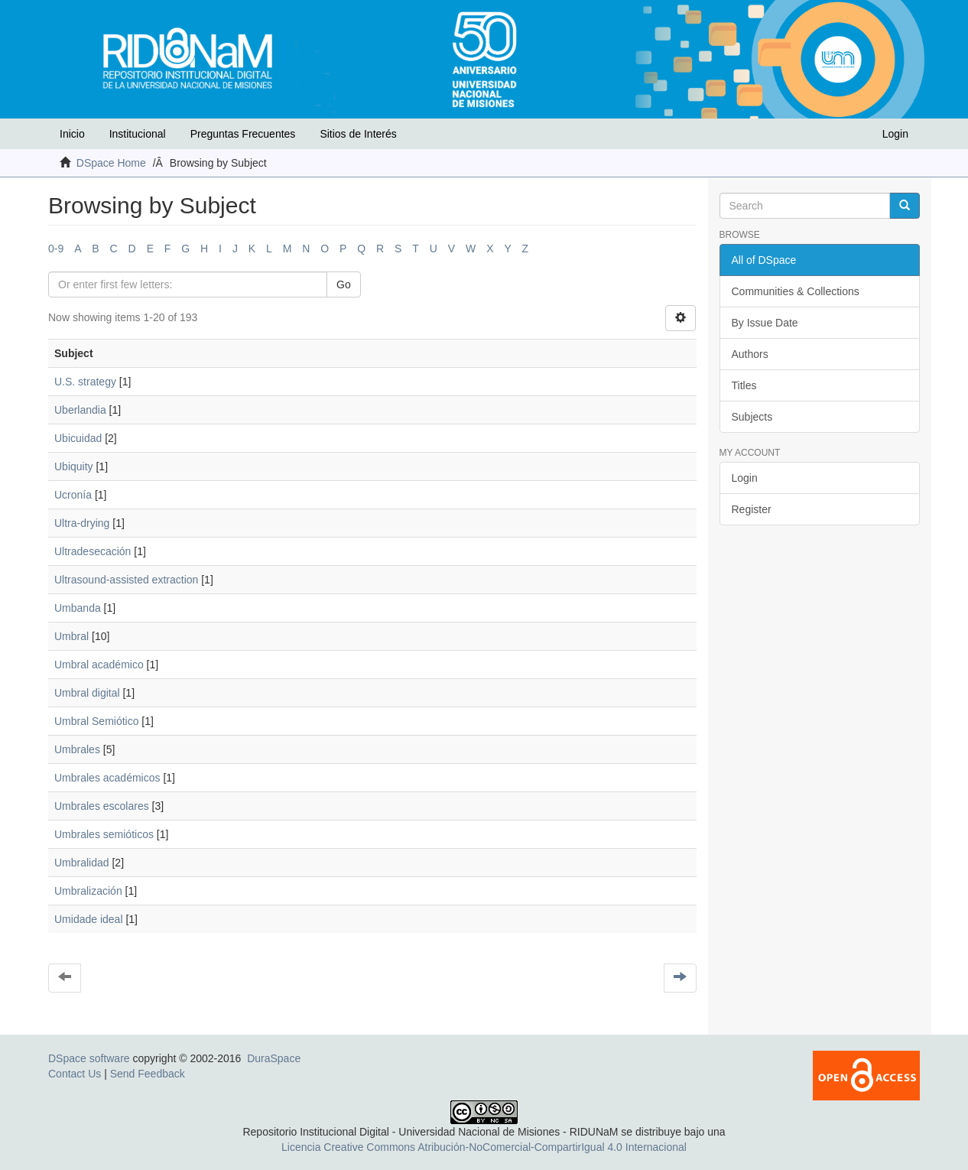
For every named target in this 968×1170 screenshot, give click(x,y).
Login (745, 478)
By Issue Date (765, 323)
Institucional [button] (137, 134)
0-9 (55, 248)
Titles (744, 385)
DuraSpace (273, 1058)
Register (751, 509)
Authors (750, 354)
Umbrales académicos (107, 778)
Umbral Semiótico (96, 721)
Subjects (752, 417)
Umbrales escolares (101, 806)
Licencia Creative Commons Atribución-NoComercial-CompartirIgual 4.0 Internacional (484, 1147)
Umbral (71, 636)
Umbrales (77, 749)
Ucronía (73, 495)
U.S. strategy (85, 381)
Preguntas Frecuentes (243, 134)
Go (343, 284)
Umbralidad (81, 862)
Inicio (72, 134)
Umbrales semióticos (104, 834)
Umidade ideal (88, 919)
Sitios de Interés (358, 134)
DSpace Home (111, 163)
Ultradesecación (92, 551)
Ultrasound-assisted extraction (126, 580)
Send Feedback (147, 1074)
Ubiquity (73, 466)
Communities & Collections (795, 291)
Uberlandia (80, 410)
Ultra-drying (81, 523)
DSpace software (89, 1058)
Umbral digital (87, 693)
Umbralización (88, 891)
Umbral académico (99, 664)
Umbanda (77, 608)
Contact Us (74, 1074)
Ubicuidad (78, 438)
